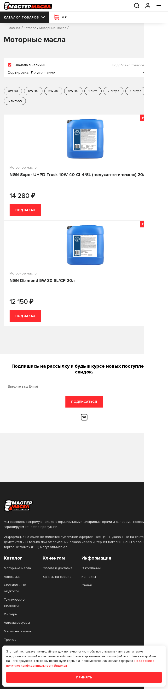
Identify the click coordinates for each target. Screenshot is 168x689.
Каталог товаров (24, 17)
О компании (91, 568)
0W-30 (13, 91)
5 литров (15, 101)
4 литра (135, 91)
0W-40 (33, 91)
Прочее (10, 640)
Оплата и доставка (57, 568)
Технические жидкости (14, 603)
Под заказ (25, 210)
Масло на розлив (18, 631)
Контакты (88, 577)
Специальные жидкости (15, 588)
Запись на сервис (57, 577)
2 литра (113, 91)
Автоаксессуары (17, 623)
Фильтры (10, 614)
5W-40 (73, 91)
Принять (84, 677)
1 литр (93, 91)
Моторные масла (17, 568)
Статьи (86, 585)
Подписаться (84, 402)
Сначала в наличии (29, 65)
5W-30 (53, 91)
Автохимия (12, 577)
